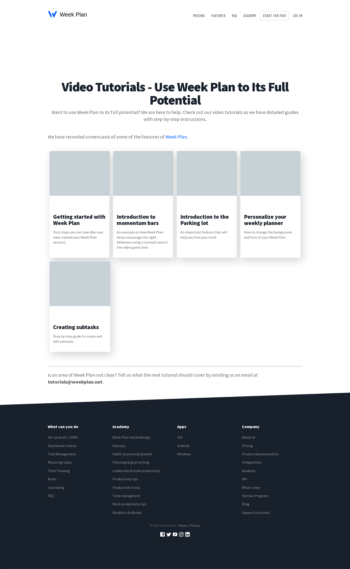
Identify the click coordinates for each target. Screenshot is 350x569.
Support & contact (256, 512)
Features (218, 16)
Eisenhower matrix (62, 445)
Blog (245, 504)
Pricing (199, 16)
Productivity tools (126, 487)
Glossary (119, 445)
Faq (234, 16)
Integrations (252, 462)
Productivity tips (125, 479)
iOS (179, 437)
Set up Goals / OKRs (63, 437)
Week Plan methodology (131, 437)
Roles (52, 479)
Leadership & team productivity (136, 470)
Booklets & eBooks (127, 512)
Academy (250, 16)
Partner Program (255, 495)
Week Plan (176, 137)
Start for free (274, 16)
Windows (184, 454)
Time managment (126, 495)
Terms (183, 525)
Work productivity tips (129, 504)
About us (248, 437)
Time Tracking (59, 470)
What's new (251, 487)
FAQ (51, 495)
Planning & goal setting (130, 462)
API (244, 479)
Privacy (195, 525)
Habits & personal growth (132, 454)
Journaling (56, 487)
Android (183, 445)
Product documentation (260, 454)
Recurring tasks (60, 462)
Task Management (62, 454)
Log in (297, 16)
